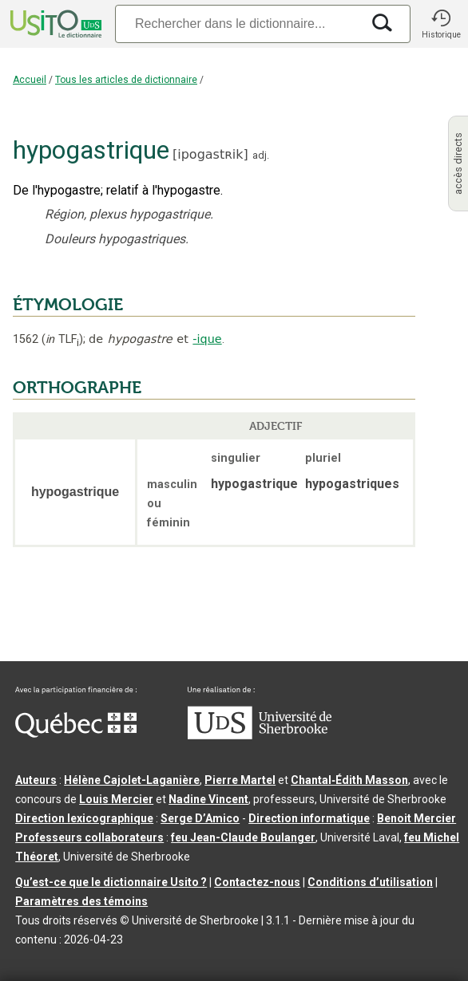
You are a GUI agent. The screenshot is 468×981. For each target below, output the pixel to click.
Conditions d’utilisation (370, 882)
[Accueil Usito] (54, 24)
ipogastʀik (210, 154)
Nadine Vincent (208, 799)
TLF (62, 339)
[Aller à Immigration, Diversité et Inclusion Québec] (76, 733)
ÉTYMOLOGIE (68, 304)
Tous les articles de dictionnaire (126, 79)
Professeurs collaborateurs (89, 837)
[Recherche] (238, 23)
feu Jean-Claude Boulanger (243, 837)
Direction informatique (309, 818)
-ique (206, 339)
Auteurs (36, 780)
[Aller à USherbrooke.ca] (259, 735)
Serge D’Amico (200, 818)
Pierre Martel (240, 780)
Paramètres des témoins (81, 901)
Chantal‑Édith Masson (349, 780)
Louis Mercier (116, 799)
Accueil (29, 79)
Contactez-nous (257, 882)
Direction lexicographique (84, 818)
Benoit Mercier (416, 818)
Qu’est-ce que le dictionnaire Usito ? (111, 882)
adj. (260, 155)
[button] (441, 24)
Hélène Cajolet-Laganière (132, 780)
